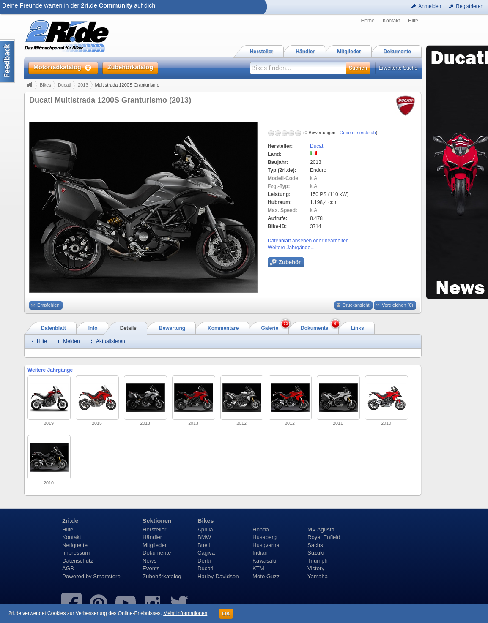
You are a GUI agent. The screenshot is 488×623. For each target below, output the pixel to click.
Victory (315, 568)
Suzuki (315, 553)
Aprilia (205, 529)
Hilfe (413, 21)
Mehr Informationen (185, 613)
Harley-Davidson (218, 576)
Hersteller (154, 529)
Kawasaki (264, 561)
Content (7, 61)
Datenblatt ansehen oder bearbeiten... (310, 241)
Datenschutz (77, 561)
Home (368, 21)
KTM (258, 568)
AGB (68, 568)
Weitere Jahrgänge (50, 370)
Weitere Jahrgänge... (291, 247)
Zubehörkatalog (162, 576)
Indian (260, 553)
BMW (204, 537)
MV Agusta (320, 529)
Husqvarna (266, 545)
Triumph (317, 561)
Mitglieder (155, 545)
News (149, 561)
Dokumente (157, 553)
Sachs (315, 545)
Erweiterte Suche (398, 68)
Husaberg (264, 537)
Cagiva (206, 553)
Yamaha (317, 576)
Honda (260, 529)
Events (151, 568)
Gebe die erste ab (358, 132)
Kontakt (391, 21)
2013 (83, 84)
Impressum (76, 553)
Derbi (204, 561)
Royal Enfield (323, 537)
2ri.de (70, 520)
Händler (152, 537)
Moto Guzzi (266, 576)
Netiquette (75, 545)
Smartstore (107, 576)
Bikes (45, 84)
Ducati (64, 84)
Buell (203, 545)
